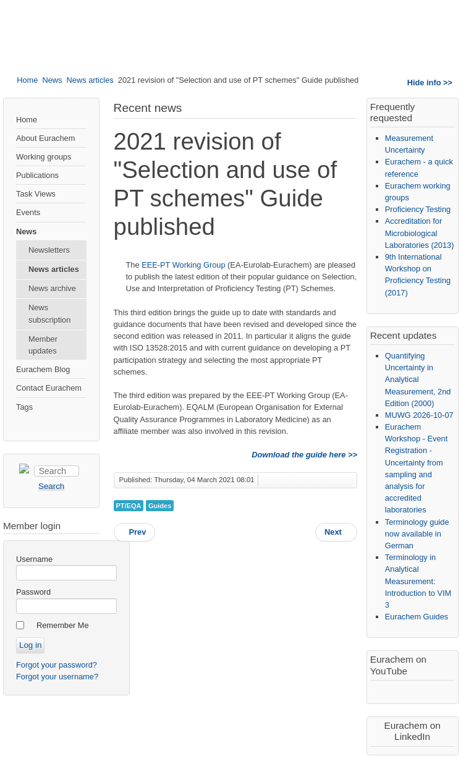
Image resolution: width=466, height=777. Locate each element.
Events (28, 212)
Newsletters (49, 250)
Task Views (36, 193)
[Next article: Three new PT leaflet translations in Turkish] (336, 532)
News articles (90, 80)
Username (34, 559)
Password (33, 592)
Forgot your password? (56, 664)
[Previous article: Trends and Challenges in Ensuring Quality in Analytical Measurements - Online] (135, 532)
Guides (159, 505)
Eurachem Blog (43, 369)
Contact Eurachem (49, 388)
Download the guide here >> (304, 454)
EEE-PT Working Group (183, 265)
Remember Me (62, 625)
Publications (37, 175)
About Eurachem (45, 138)
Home (27, 80)
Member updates (42, 344)
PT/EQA (129, 505)
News (52, 80)
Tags (24, 407)
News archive (52, 288)
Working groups (43, 156)
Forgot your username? (57, 676)
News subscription (49, 313)
